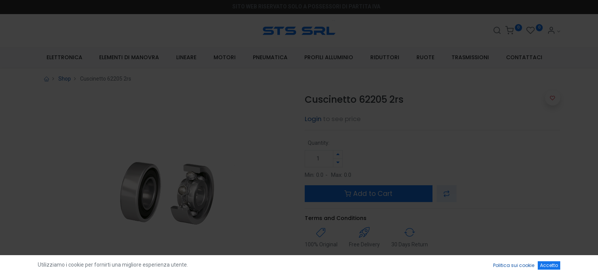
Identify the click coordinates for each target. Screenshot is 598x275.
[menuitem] (64, 58)
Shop (64, 79)
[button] (447, 193)
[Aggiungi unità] (337, 154)
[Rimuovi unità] (337, 163)
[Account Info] (553, 31)
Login (313, 118)
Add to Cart (368, 193)
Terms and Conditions (336, 218)
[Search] (497, 31)
